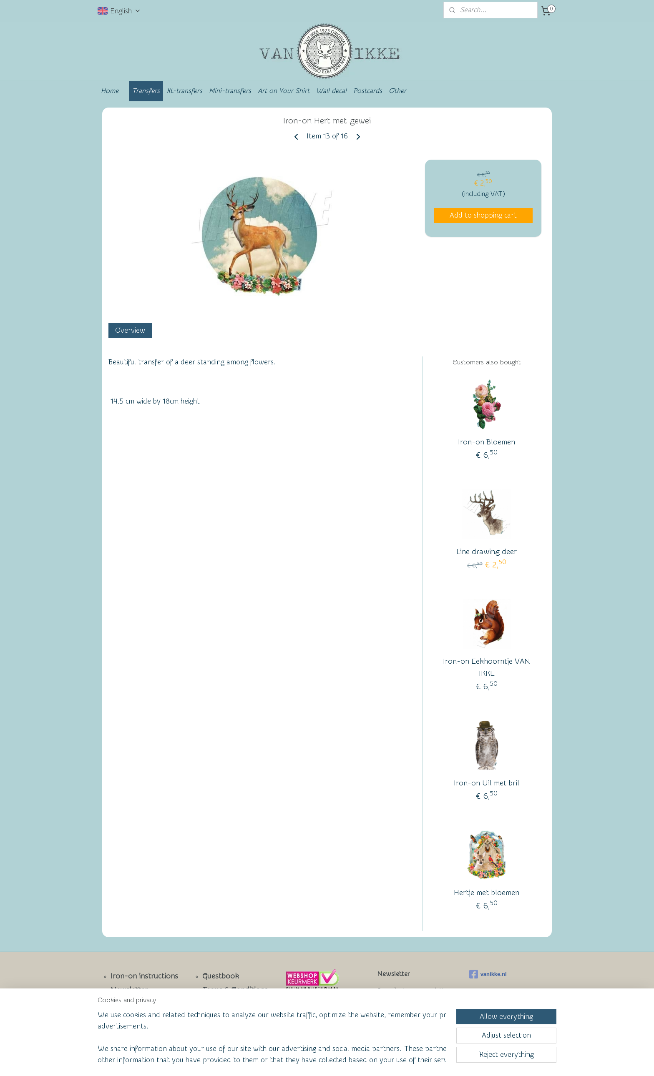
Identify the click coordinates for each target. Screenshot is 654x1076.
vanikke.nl (488, 974)
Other (397, 91)
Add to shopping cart (483, 215)
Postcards (367, 91)
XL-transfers (184, 91)
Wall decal (331, 91)
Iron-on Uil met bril (486, 783)
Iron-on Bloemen (486, 442)
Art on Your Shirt (283, 91)
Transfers (146, 91)
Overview (130, 330)
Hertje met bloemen (486, 892)
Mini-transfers (230, 91)
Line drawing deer (486, 551)
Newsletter (129, 990)
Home (109, 91)
